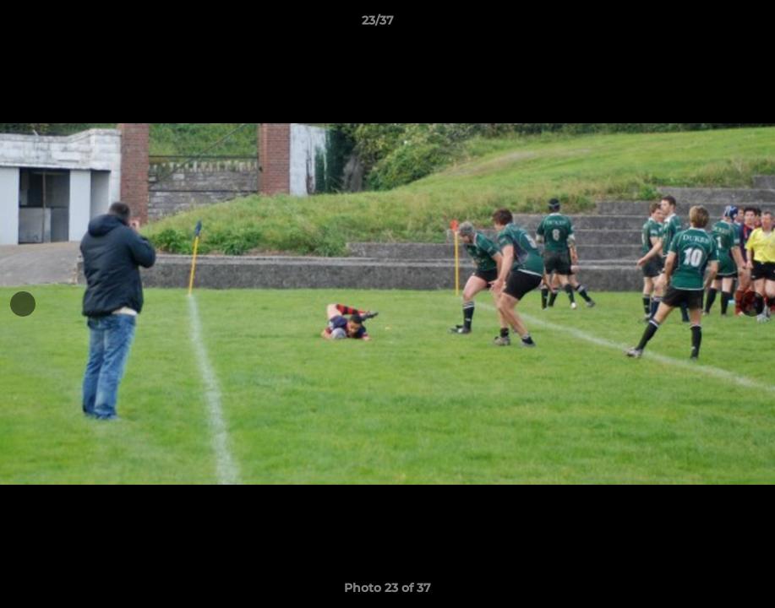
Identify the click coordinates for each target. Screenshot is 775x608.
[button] (704, 24)
